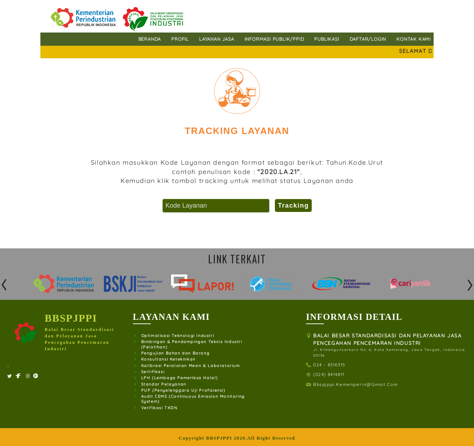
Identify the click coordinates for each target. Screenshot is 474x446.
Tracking (293, 205)
